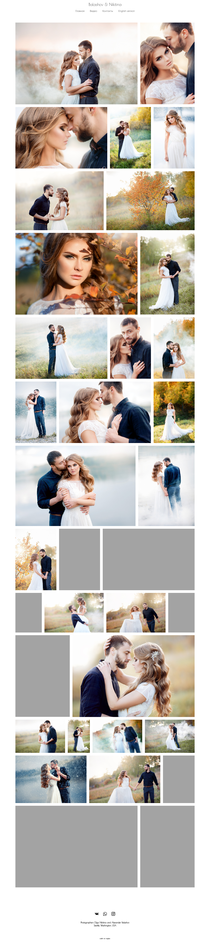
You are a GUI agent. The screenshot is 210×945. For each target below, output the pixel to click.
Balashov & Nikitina (105, 9)
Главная (79, 15)
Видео (93, 15)
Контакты (107, 15)
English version (126, 15)
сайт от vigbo (105, 939)
